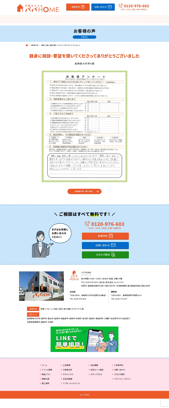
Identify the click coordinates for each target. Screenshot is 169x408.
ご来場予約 (118, 369)
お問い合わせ (100, 6)
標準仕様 (45, 383)
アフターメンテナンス (71, 387)
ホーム (44, 369)
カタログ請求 (103, 258)
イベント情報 (40, 19)
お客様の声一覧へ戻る (83, 192)
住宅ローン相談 (93, 19)
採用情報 (136, 19)
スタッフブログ (110, 19)
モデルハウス (68, 378)
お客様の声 (34, 43)
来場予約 (75, 6)
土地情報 (79, 19)
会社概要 (124, 19)
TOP (30, 19)
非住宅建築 (67, 383)
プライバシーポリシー (122, 383)
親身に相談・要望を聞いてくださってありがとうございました (60, 43)
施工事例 (67, 19)
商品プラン (55, 19)
